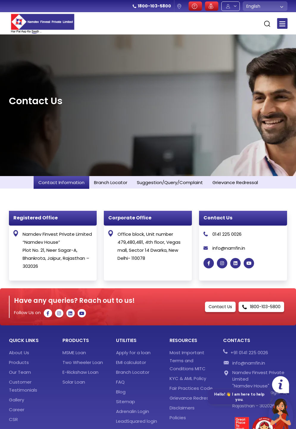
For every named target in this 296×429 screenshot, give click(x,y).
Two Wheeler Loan (82, 362)
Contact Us (220, 307)
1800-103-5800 (154, 6)
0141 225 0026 (227, 234)
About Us (19, 352)
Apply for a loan (133, 352)
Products (19, 362)
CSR (13, 419)
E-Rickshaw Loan (80, 372)
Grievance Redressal (192, 398)
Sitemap (125, 401)
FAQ (120, 382)
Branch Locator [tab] (110, 182)
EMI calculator (131, 362)
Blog (121, 392)
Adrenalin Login (132, 411)
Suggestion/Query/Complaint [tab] (170, 182)
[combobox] (265, 6)
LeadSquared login (136, 421)
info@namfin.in (228, 248)
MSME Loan (74, 352)
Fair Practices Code (191, 388)
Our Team (20, 372)
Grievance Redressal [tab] (235, 182)
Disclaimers (182, 408)
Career (16, 409)
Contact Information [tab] (61, 182)
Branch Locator (132, 372)
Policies (178, 417)
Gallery (16, 400)
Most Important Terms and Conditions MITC (188, 360)
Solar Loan (73, 382)
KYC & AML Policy (188, 378)
